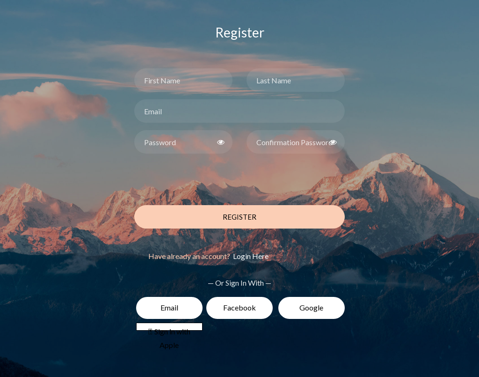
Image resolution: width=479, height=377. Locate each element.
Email (169, 307)
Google (311, 307)
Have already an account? (208, 255)
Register (239, 217)
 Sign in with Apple (169, 329)
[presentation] (205, 179)
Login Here (250, 255)
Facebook (239, 307)
